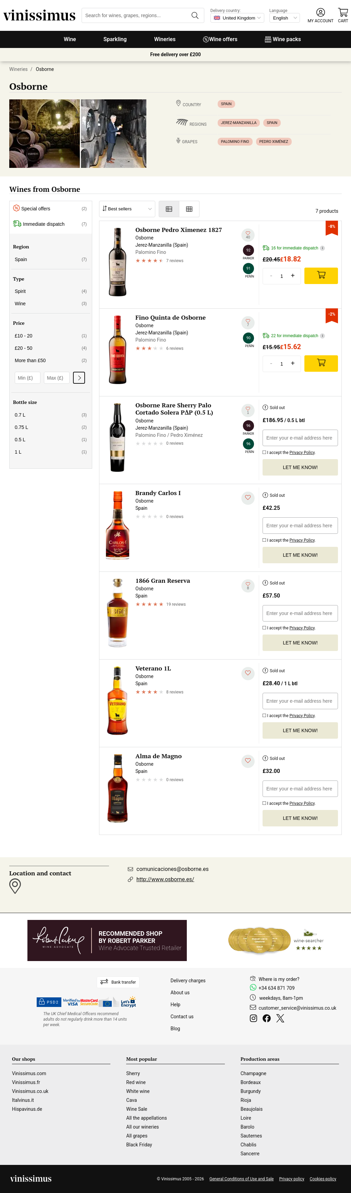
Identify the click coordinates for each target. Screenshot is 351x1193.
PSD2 (49, 1002)
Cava (131, 1100)
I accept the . (289, 452)
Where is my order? (279, 979)
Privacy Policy (301, 452)
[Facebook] (268, 1019)
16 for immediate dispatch (294, 248)
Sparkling (115, 39)
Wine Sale (136, 1109)
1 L (51, 452)
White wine (137, 1091)
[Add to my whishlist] (248, 235)
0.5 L (51, 439)
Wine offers (220, 39)
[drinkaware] (86, 1019)
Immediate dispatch (50, 224)
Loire (246, 1118)
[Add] (321, 276)
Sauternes (251, 1136)
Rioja (246, 1100)
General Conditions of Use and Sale (241, 1179)
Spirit (51, 291)
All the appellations (146, 1118)
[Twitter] (281, 1019)
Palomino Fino (235, 141)
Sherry (133, 1073)
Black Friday (139, 1144)
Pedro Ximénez (273, 141)
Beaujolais (252, 1109)
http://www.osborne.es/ (165, 879)
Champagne (253, 1073)
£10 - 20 (51, 336)
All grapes (136, 1136)
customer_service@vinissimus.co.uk (297, 1008)
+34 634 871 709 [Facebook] (277, 988)
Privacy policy (291, 1179)
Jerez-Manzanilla (239, 123)
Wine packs (283, 39)
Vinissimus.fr (26, 1082)
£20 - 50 (51, 348)
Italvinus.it (23, 1100)
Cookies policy (323, 1179)
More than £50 (51, 360)
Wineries (165, 39)
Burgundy (251, 1091)
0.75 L (51, 427)
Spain (226, 104)
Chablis (248, 1144)
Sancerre (250, 1153)
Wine (70, 39)
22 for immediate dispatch (294, 336)
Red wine (136, 1082)
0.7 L (51, 415)
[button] (321, 15)
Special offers (50, 209)
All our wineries (142, 1127)
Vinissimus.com (29, 1073)
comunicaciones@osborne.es (172, 869)
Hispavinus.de (27, 1109)
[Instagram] (255, 1019)
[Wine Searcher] (276, 940)
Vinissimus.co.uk (30, 1091)
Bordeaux (251, 1082)
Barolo (247, 1127)
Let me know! (300, 467)
